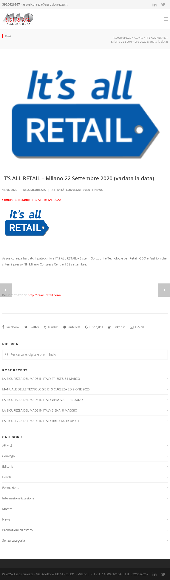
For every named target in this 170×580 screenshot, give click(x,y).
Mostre (7, 509)
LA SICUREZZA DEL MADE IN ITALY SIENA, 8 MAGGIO (39, 410)
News (98, 190)
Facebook (10, 327)
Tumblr (51, 327)
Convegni (73, 190)
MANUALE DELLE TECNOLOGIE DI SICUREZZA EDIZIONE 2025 (46, 389)
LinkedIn (116, 327)
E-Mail (137, 327)
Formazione (10, 487)
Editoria (7, 466)
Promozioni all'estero (17, 530)
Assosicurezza (34, 190)
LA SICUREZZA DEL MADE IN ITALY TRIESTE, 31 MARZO (41, 378)
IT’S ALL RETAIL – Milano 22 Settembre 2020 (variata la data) (78, 178)
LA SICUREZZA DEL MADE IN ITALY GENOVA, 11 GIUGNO (42, 400)
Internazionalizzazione (18, 498)
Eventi (88, 190)
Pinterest (71, 327)
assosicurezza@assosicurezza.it (45, 4)
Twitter (31, 327)
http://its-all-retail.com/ (44, 295)
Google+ (94, 327)
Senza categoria (13, 540)
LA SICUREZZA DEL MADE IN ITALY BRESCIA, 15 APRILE (41, 421)
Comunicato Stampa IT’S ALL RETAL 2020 (31, 200)
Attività (138, 38)
